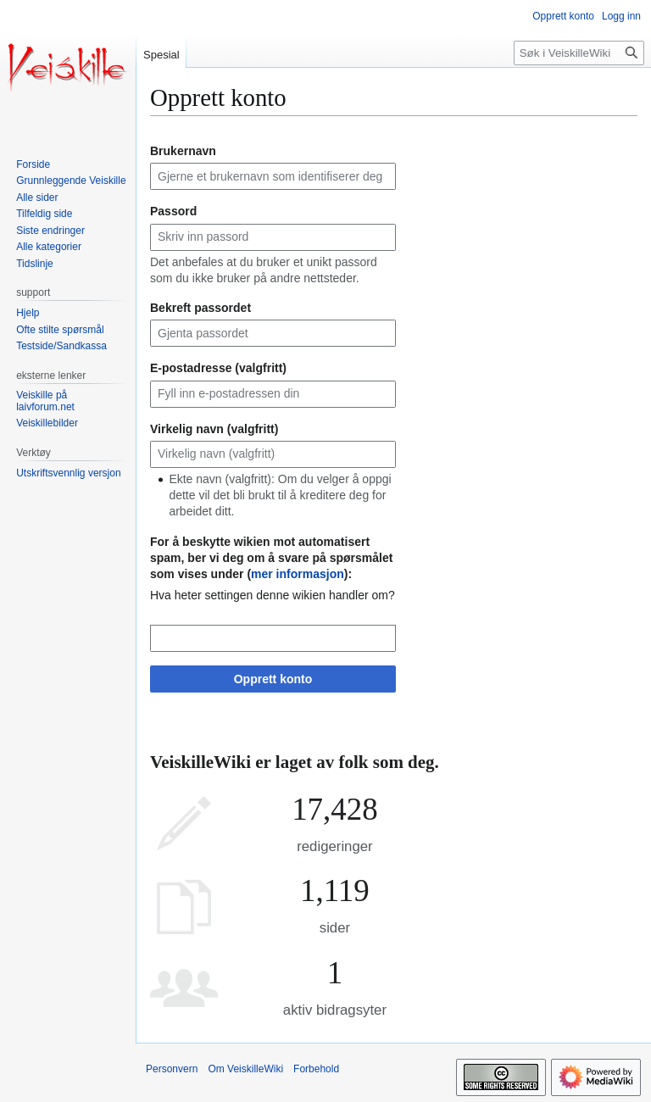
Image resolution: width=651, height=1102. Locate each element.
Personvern (172, 1069)
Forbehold (316, 1069)
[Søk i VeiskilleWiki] (579, 53)
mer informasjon (297, 574)
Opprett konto (273, 679)
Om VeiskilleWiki (245, 1069)
